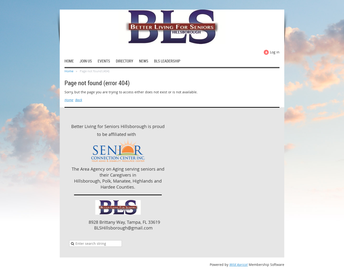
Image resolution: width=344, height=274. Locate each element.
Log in (275, 52)
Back (78, 100)
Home (68, 71)
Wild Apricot (238, 264)
